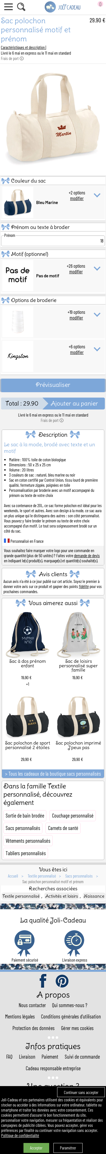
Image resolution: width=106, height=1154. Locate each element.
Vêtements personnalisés (28, 841)
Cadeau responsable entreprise (53, 1068)
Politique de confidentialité (20, 1135)
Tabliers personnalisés (26, 853)
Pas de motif (47, 275)
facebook (43, 981)
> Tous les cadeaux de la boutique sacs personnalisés (53, 774)
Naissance (94, 896)
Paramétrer (68, 1147)
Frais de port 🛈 (12, 58)
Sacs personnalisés (23, 828)
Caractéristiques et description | (23, 47)
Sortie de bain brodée (25, 815)
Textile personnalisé (21, 896)
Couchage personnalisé (73, 815)
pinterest (62, 981)
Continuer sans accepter (81, 1092)
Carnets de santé (63, 828)
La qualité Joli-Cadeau (53, 920)
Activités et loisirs (61, 896)
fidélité (84, 586)
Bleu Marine (47, 202)
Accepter (36, 1147)
